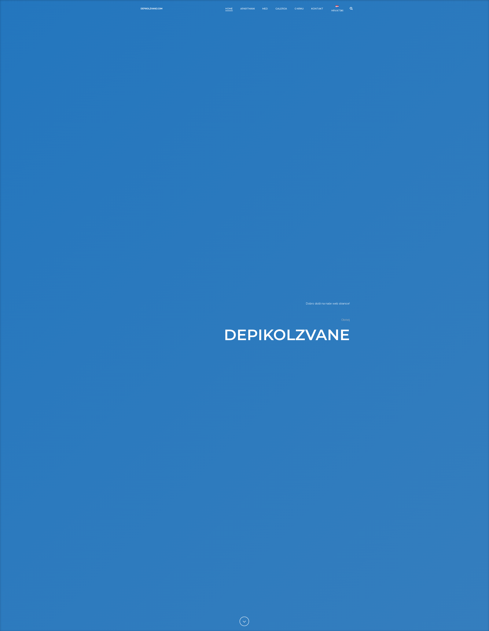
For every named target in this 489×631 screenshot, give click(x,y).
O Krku (299, 8)
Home (229, 8)
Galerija (281, 8)
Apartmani (247, 8)
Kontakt (317, 8)
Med (265, 8)
